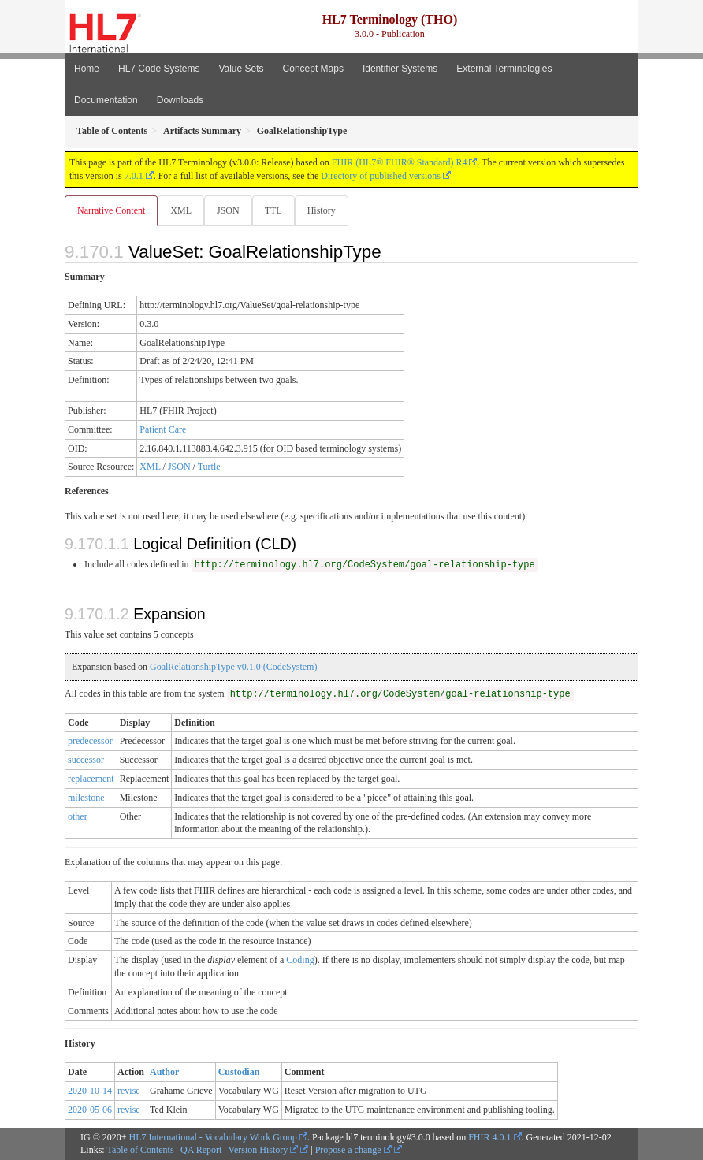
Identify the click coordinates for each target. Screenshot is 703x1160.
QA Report (200, 1149)
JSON (228, 210)
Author (164, 1071)
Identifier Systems (400, 68)
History (321, 210)
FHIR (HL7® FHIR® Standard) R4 (399, 162)
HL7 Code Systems (158, 68)
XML (181, 210)
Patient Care (162, 429)
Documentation (106, 100)
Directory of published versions (381, 175)
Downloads (180, 100)
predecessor (90, 740)
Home (86, 68)
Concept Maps (313, 68)
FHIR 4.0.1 (489, 1137)
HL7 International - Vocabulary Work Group (213, 1137)
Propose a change (353, 1149)
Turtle (209, 466)
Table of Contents (139, 1149)
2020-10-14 (90, 1090)
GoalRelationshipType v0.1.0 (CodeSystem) (233, 666)
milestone (86, 797)
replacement (91, 778)
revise (128, 1090)
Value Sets (240, 68)
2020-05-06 (90, 1109)
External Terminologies (504, 68)
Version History (264, 1149)
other (77, 816)
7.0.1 (134, 175)
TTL (273, 210)
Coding (300, 959)
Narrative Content (111, 210)
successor (86, 759)
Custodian (239, 1071)
